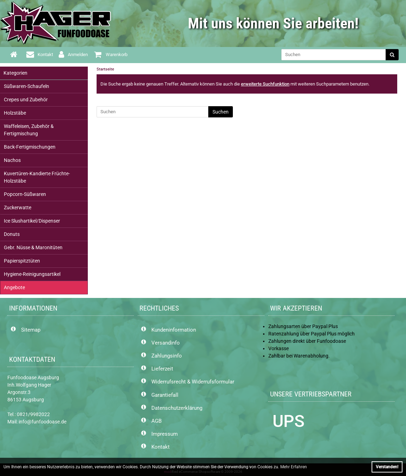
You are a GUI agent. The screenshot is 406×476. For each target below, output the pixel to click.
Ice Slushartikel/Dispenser (32, 221)
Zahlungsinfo (166, 356)
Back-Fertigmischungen (29, 147)
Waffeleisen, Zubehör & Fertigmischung (29, 129)
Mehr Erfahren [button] (293, 466)
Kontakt (160, 447)
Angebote (14, 287)
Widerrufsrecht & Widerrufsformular (192, 382)
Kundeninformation (173, 330)
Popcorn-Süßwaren (25, 194)
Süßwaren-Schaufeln (26, 86)
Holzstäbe (15, 113)
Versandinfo (165, 343)
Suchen (220, 112)
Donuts (12, 234)
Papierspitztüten (22, 261)
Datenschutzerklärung (176, 408)
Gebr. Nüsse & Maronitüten (33, 247)
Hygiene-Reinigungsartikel (32, 274)
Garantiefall (164, 395)
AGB (156, 421)
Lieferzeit (162, 369)
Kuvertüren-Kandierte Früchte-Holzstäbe (37, 177)
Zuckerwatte (17, 207)
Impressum (164, 434)
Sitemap (30, 330)
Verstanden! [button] (387, 466)
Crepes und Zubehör (26, 99)
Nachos (12, 160)
